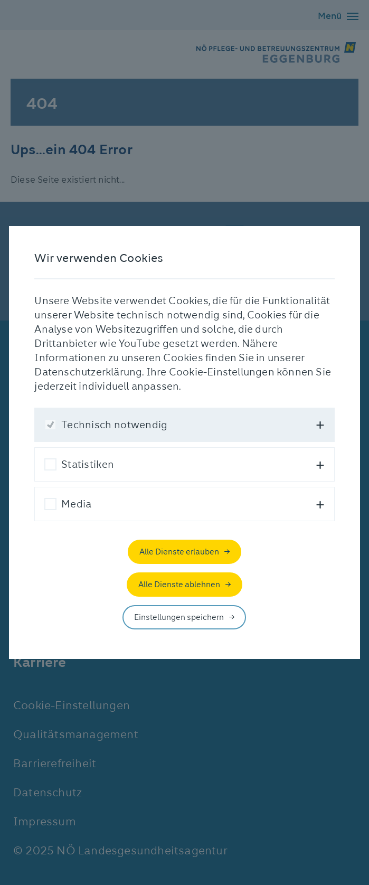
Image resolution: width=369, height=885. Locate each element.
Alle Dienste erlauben (179, 552)
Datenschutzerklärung (88, 372)
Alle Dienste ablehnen (179, 584)
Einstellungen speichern (179, 617)
